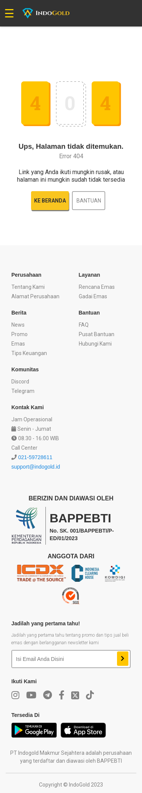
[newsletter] (123, 658)
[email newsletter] (61, 659)
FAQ (84, 325)
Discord (20, 382)
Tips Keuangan (29, 353)
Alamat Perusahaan (35, 296)
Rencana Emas (97, 287)
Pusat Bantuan (96, 334)
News (18, 325)
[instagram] (15, 695)
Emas (18, 344)
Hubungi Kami (95, 344)
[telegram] (47, 695)
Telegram (22, 391)
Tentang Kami (28, 287)
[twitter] (75, 695)
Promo (19, 334)
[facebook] (61, 695)
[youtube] (31, 695)
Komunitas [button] (25, 369)
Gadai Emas (93, 296)
